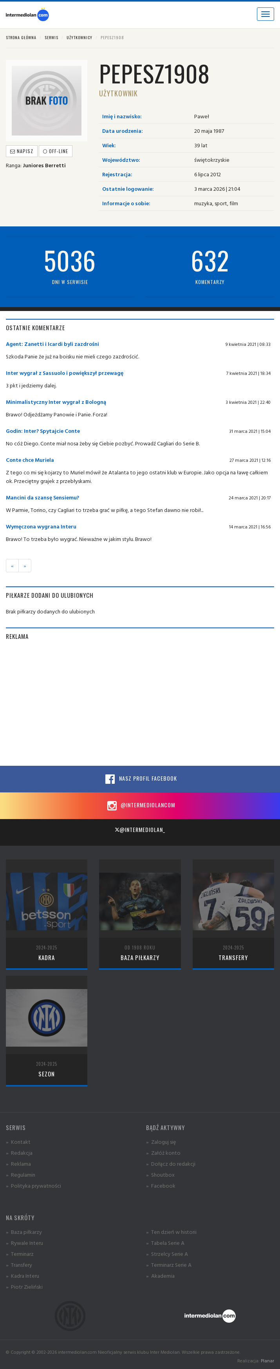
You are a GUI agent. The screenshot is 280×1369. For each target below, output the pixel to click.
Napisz (21, 151)
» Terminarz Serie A (168, 1264)
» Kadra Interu (22, 1275)
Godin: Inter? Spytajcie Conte (43, 431)
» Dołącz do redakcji (170, 1163)
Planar (267, 1360)
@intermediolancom (140, 805)
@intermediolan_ (140, 829)
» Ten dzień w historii (171, 1232)
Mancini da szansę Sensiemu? (42, 497)
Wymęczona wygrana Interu (41, 526)
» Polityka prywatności (33, 1185)
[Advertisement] (140, 703)
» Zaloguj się (161, 1142)
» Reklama (18, 1163)
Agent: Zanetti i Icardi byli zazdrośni (52, 344)
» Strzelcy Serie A (167, 1254)
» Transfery (19, 1264)
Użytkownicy (79, 37)
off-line (55, 151)
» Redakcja (19, 1152)
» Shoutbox (160, 1174)
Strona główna (21, 37)
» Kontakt (18, 1142)
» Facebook (160, 1185)
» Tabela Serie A (165, 1243)
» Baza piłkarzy (24, 1232)
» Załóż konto (163, 1152)
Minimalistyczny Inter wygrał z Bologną (56, 402)
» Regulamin (20, 1174)
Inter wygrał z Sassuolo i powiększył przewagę (64, 373)
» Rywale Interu (24, 1243)
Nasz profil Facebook (140, 779)
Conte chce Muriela (30, 460)
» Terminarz (20, 1254)
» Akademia (160, 1275)
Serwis (51, 37)
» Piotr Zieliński (24, 1286)
